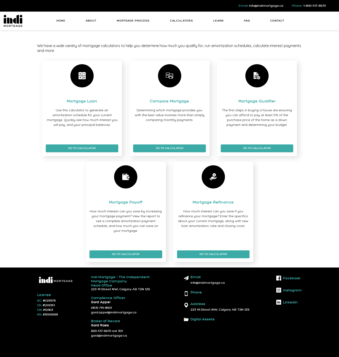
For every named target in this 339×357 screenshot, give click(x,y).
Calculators (181, 20)
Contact (277, 20)
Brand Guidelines (224, 324)
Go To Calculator (82, 148)
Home (61, 20)
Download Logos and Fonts (203, 324)
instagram (289, 290)
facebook (288, 278)
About (91, 20)
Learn (218, 20)
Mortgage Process (133, 20)
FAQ (247, 20)
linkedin (287, 302)
